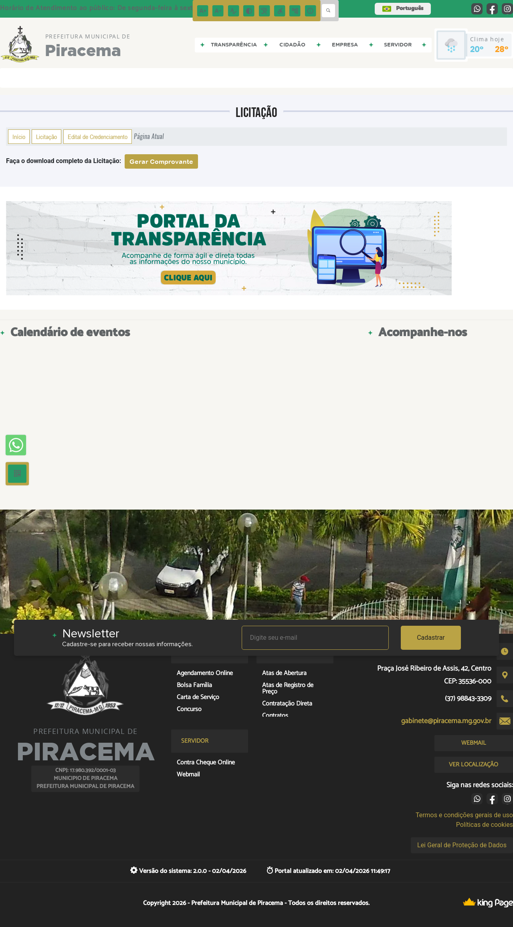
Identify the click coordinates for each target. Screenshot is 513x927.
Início (18, 137)
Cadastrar (431, 637)
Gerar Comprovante (161, 161)
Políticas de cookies (484, 824)
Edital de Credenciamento (97, 137)
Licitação (46, 137)
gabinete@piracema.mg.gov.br (446, 721)
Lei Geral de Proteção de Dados (462, 845)
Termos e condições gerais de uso (464, 815)
